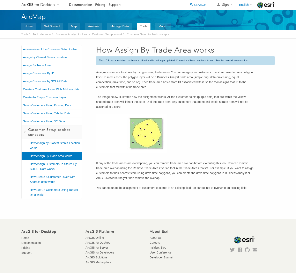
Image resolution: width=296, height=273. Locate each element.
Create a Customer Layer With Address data (51, 89)
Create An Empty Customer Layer (44, 97)
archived (142, 60)
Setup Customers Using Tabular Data (47, 113)
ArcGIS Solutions (97, 257)
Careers (155, 242)
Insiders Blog (158, 247)
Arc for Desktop (38, 4)
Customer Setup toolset (107, 34)
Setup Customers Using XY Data (44, 121)
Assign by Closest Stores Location (45, 57)
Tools (143, 26)
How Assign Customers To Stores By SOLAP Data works (53, 166)
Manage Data (119, 26)
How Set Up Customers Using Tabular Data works (54, 192)
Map (74, 26)
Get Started (52, 26)
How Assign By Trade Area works (51, 156)
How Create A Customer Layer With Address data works (52, 179)
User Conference (160, 252)
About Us (156, 237)
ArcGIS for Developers (100, 252)
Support (114, 5)
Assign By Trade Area (37, 65)
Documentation (80, 5)
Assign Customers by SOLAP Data (45, 81)
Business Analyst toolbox (71, 34)
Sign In (227, 5)
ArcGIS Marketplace (98, 262)
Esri (266, 5)
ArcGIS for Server (97, 247)
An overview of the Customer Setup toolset (50, 49)
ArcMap (33, 17)
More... (163, 26)
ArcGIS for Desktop (98, 242)
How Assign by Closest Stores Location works (55, 145)
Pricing (100, 5)
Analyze (93, 26)
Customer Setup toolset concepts (148, 34)
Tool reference (42, 34)
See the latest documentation (231, 60)
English (244, 4)
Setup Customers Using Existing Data (47, 105)
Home (28, 26)
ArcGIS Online (95, 237)
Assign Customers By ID (38, 73)
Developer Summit (161, 257)
